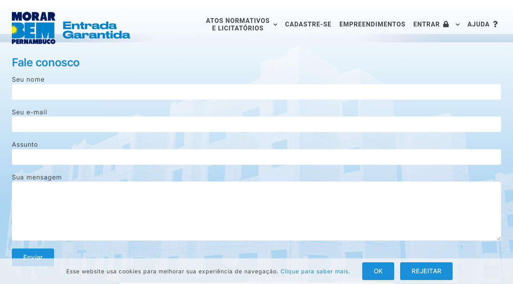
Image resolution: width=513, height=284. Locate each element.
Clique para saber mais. (315, 271)
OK (378, 271)
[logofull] (71, 15)
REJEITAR (426, 271)
